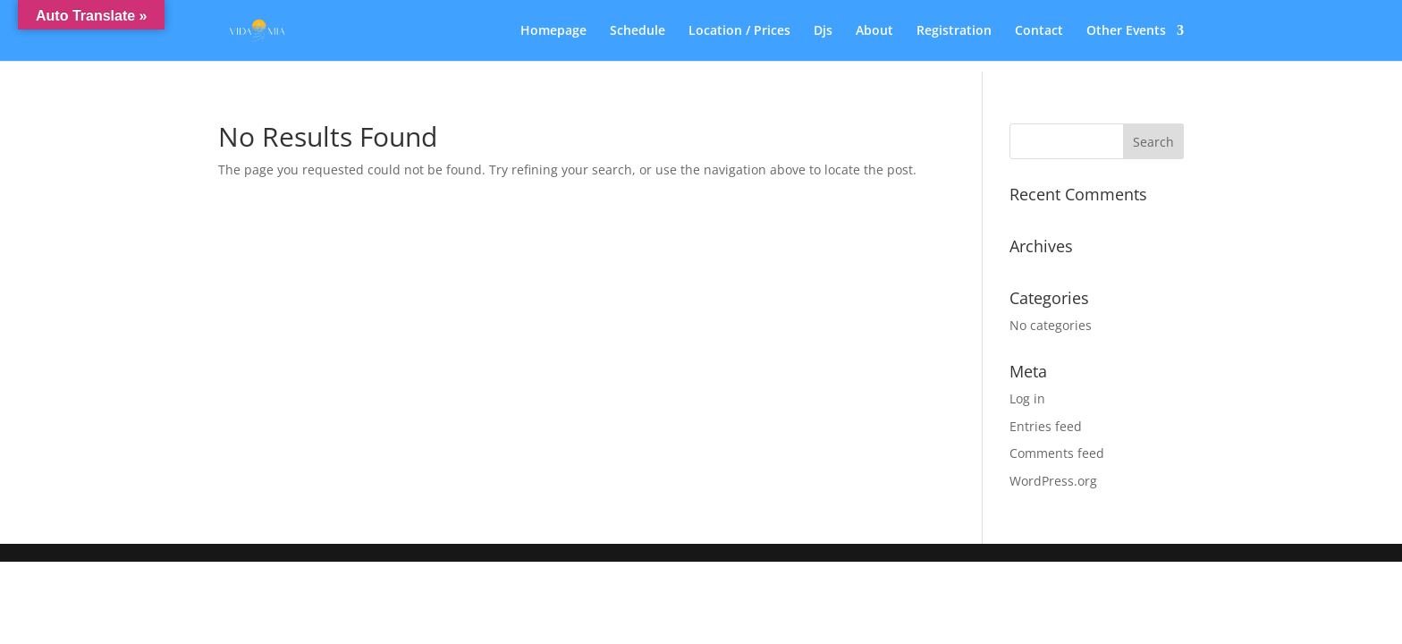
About (874, 31)
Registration (954, 31)
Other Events (1126, 31)
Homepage (553, 31)
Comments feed (1056, 453)
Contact (1039, 31)
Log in (1027, 398)
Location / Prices (739, 31)
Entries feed (1045, 426)
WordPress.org (1053, 480)
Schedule (637, 31)
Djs (823, 31)
